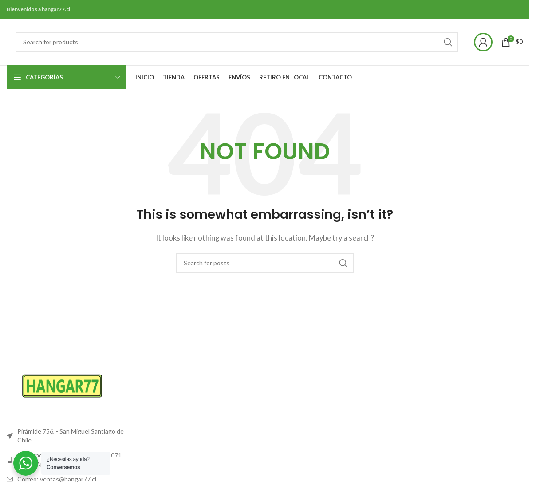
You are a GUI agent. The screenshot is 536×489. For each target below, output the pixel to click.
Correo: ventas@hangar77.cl (56, 479)
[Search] (237, 42)
